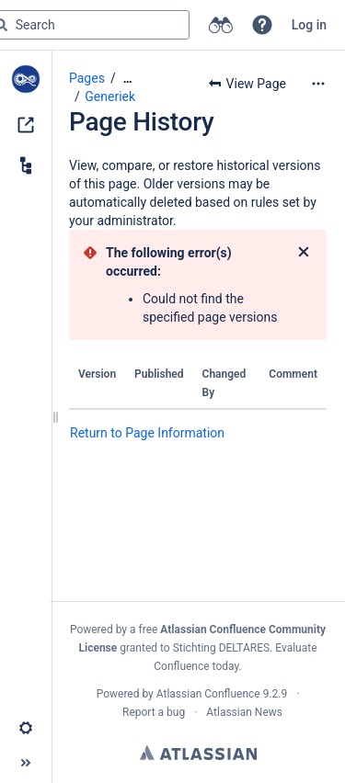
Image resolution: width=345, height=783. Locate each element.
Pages (87, 78)
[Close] (303, 253)
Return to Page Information (147, 433)
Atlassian (198, 753)
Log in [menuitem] (309, 24)
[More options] (318, 83)
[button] (262, 25)
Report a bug (153, 712)
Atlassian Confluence (208, 693)
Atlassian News (244, 712)
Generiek (110, 96)
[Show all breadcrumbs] (128, 78)
